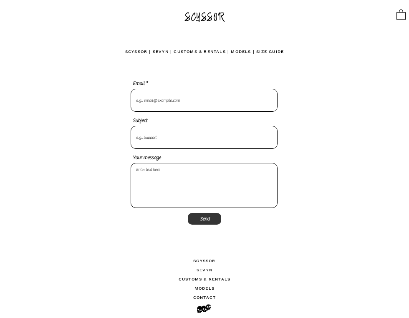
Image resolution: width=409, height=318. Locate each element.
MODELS (241, 51)
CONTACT (204, 297)
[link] (401, 14)
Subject (140, 120)
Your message (147, 157)
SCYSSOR (136, 51)
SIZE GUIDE (270, 51)
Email (138, 83)
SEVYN (161, 51)
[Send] (204, 219)
